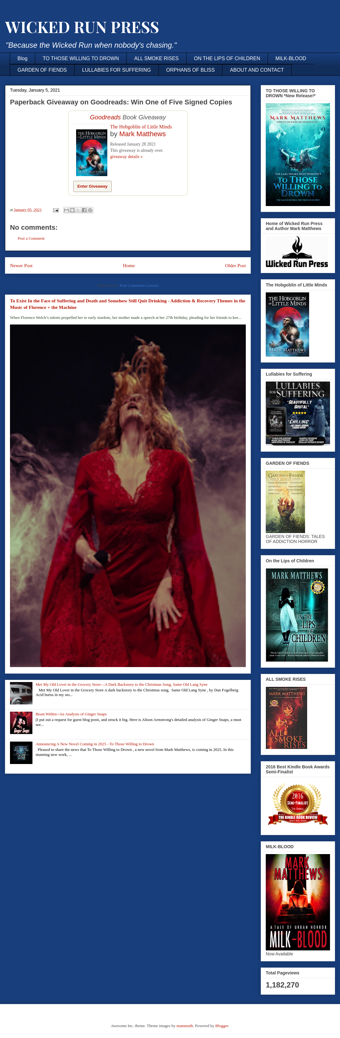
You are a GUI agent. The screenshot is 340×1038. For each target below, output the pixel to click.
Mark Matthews (142, 134)
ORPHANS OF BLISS (190, 70)
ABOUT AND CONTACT (257, 70)
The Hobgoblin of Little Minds (141, 126)
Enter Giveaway (92, 186)
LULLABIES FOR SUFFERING (116, 70)
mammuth (185, 1025)
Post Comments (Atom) (139, 285)
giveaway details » (126, 156)
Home (129, 265)
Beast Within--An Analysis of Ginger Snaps (71, 714)
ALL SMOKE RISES (156, 58)
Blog (22, 58)
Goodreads (105, 117)
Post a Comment (31, 238)
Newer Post (21, 265)
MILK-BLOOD (290, 58)
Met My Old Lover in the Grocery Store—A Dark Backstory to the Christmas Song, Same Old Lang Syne (121, 684)
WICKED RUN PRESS (82, 26)
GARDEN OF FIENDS (42, 70)
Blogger (221, 1025)
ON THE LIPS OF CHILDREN (227, 58)
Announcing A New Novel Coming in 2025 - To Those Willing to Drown (95, 744)
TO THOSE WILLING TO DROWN (81, 58)
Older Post (235, 265)
